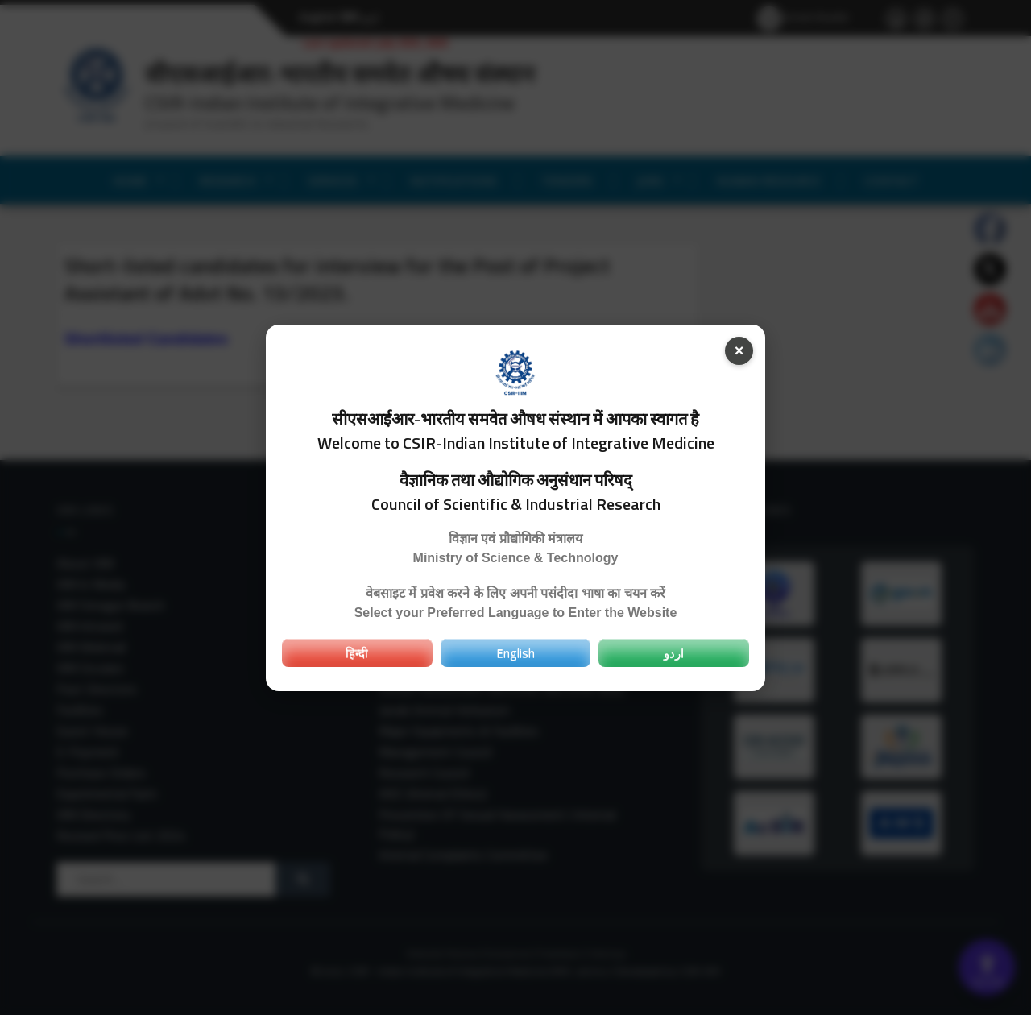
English (515, 652)
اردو (674, 652)
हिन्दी (357, 652)
